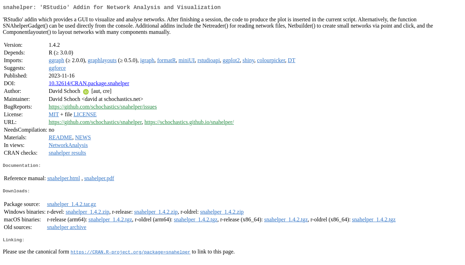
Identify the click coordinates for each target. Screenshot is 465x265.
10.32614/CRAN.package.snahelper (89, 85)
